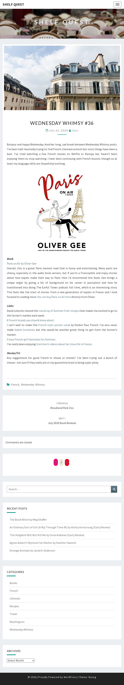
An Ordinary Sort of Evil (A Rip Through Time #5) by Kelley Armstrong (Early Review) (60, 527)
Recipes (14, 606)
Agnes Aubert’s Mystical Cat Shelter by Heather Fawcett (43, 542)
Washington (17, 622)
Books (13, 583)
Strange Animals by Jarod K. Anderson (32, 550)
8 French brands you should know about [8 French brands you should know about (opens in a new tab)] (30, 320)
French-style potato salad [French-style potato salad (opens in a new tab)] (54, 325)
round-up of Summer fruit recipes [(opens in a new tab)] (59, 310)
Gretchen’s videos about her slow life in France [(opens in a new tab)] (64, 344)
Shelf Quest (13, 4)
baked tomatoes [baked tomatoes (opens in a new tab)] (25, 329)
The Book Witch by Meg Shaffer (28, 519)
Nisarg (92, 677)
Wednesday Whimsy (33, 384)
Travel (13, 614)
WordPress (70, 677)
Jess (75, 130)
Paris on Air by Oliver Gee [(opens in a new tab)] (21, 263)
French (15, 384)
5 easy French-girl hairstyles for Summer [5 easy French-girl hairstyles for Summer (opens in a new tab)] (31, 339)
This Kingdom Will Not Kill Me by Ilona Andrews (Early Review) (47, 535)
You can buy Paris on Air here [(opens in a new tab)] (54, 297)
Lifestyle (15, 598)
